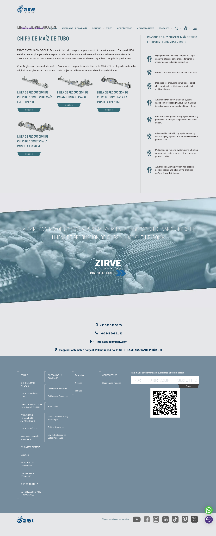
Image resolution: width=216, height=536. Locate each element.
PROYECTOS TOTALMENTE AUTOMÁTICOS (28, 418)
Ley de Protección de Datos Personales (57, 436)
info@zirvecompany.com (112, 341)
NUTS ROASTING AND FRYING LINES (31, 493)
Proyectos (79, 375)
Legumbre (25, 455)
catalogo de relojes (102, 273)
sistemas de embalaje (32, 28)
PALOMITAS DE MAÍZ (30, 447)
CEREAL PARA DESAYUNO (27, 475)
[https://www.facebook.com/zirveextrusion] (147, 519)
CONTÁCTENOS (109, 375)
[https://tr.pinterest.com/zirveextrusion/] (185, 519)
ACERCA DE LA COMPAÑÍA (55, 376)
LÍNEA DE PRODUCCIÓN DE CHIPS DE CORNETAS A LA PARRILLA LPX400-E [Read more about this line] (32, 141)
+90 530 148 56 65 (111, 325)
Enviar (188, 386)
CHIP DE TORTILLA (29, 484)
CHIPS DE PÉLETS (29, 429)
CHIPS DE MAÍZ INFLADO (28, 384)
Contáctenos (124, 28)
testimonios (53, 406)
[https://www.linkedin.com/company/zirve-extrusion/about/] (165, 519)
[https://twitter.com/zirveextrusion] (194, 519)
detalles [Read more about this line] (29, 110)
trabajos (164, 28)
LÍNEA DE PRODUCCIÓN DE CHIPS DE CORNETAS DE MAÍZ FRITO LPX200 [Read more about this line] (34, 97)
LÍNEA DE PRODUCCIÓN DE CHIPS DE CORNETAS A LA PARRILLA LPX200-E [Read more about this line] (112, 97)
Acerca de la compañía (74, 28)
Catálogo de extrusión (57, 388)
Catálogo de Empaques (58, 396)
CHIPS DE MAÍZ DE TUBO (29, 395)
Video (109, 28)
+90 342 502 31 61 (111, 333)
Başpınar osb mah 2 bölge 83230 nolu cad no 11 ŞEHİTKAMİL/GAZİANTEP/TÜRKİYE (111, 350)
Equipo (53, 28)
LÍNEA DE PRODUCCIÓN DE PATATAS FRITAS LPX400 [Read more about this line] (72, 94)
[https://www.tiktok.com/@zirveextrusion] (175, 519)
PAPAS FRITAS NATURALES (27, 464)
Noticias (96, 28)
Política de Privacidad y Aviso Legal (58, 418)
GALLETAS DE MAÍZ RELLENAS (30, 438)
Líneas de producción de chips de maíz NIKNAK (31, 405)
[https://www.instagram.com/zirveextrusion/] (156, 519)
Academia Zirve (145, 28)
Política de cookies (56, 427)
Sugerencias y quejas (111, 383)
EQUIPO (24, 375)
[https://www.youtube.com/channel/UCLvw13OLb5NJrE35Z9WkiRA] (137, 519)
